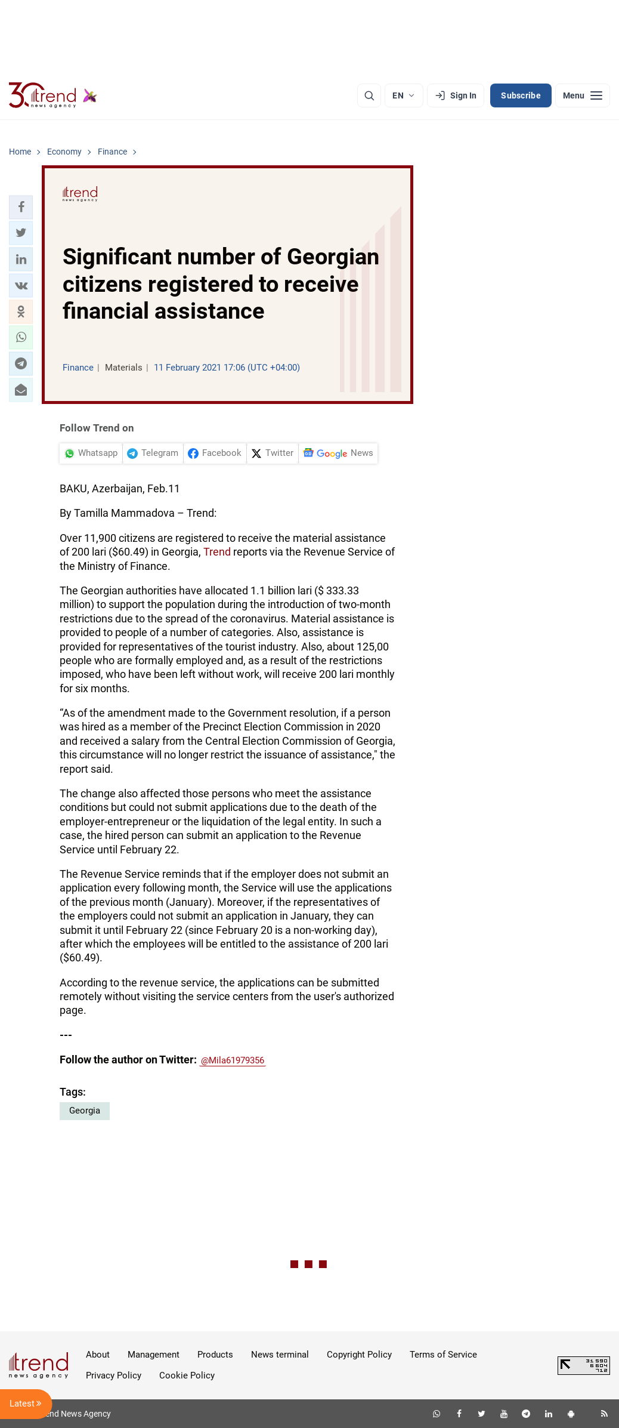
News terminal (280, 1354)
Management (153, 1354)
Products (215, 1354)
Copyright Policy (359, 1354)
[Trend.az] (53, 95)
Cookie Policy (187, 1375)
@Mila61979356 (232, 1060)
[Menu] (582, 95)
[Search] (369, 95)
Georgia (84, 1110)
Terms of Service (443, 1354)
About (98, 1354)
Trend (217, 551)
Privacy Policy (113, 1375)
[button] (21, 207)
